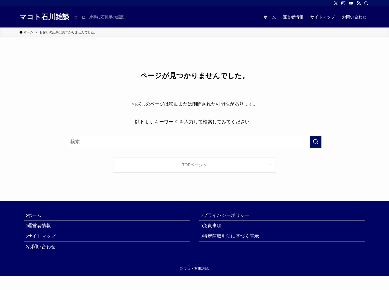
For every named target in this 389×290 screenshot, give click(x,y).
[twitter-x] (336, 3)
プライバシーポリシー (229, 217)
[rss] (358, 3)
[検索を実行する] (315, 142)
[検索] (366, 3)
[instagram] (343, 3)
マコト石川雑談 (44, 16)
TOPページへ (194, 165)
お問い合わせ (45, 258)
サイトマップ (45, 244)
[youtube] (351, 3)
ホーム (38, 217)
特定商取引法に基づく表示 (234, 244)
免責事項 (215, 230)
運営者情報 (42, 230)
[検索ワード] (194, 142)
